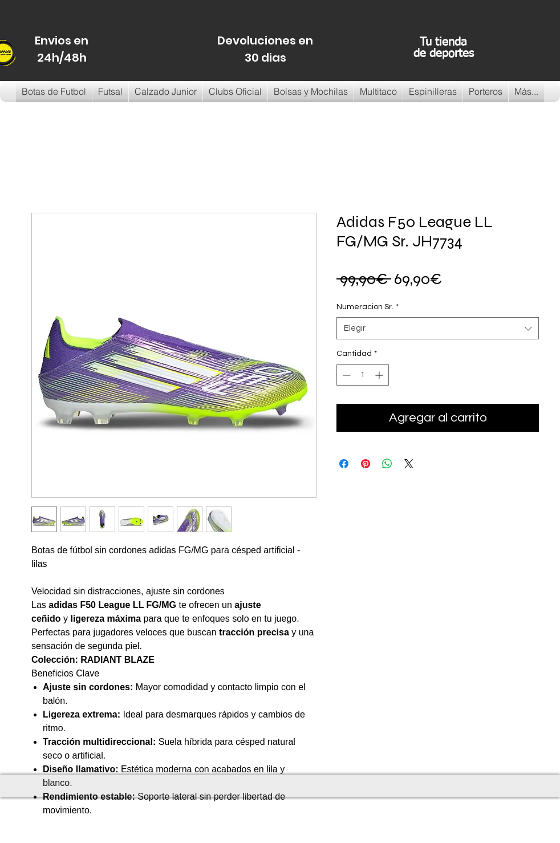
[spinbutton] (362, 375)
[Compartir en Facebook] (344, 464)
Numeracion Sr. (367, 307)
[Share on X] (409, 464)
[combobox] (437, 328)
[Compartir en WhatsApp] (387, 464)
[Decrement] (345, 375)
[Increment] (380, 375)
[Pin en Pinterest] (365, 464)
